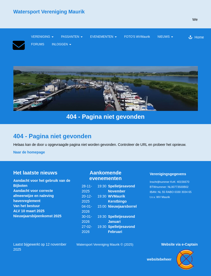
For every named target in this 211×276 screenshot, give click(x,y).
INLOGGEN (61, 44)
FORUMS (37, 44)
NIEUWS (165, 36)
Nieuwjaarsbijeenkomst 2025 (37, 216)
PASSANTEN (72, 36)
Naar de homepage (29, 152)
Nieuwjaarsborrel (122, 206)
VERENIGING (42, 36)
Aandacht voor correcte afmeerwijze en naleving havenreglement (33, 196)
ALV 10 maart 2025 (28, 211)
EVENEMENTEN (103, 36)
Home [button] (196, 37)
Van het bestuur (26, 206)
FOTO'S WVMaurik (137, 36)
